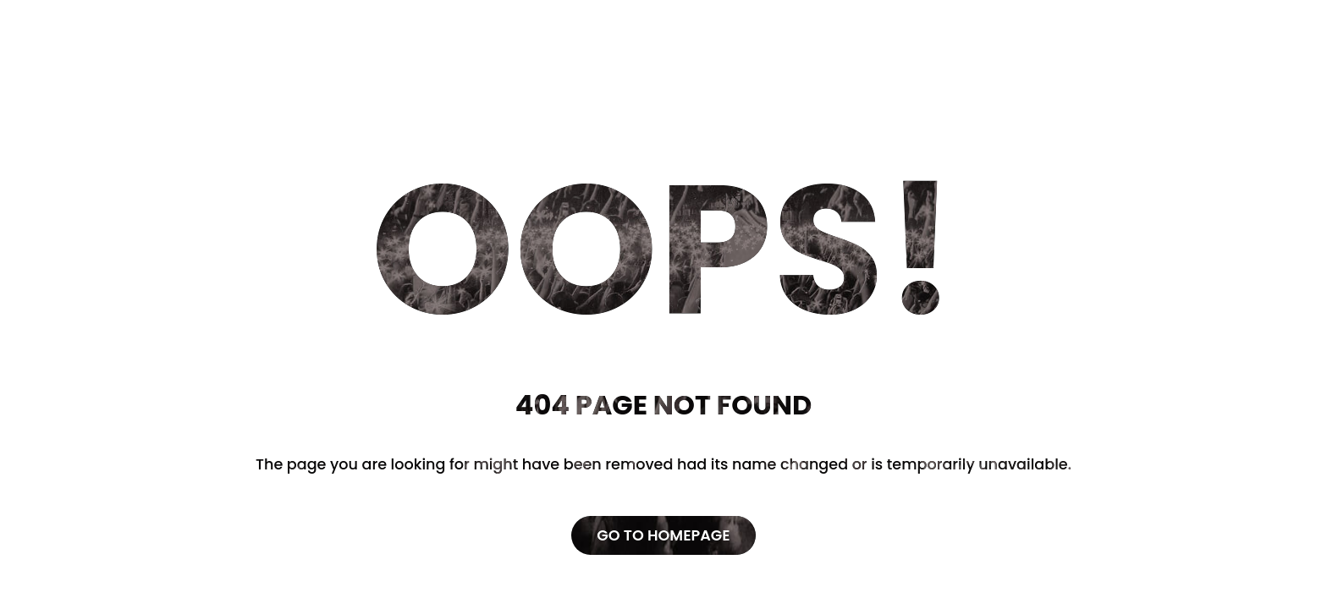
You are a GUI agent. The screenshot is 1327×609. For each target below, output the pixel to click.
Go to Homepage (663, 535)
